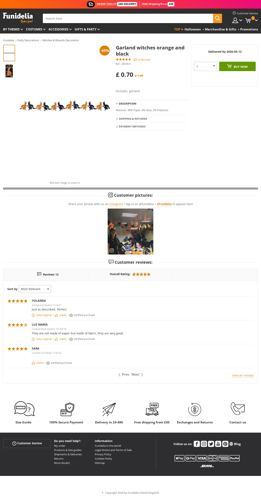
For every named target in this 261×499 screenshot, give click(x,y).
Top (177, 29)
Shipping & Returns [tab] (133, 119)
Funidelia (8, 40)
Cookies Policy (103, 458)
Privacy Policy (103, 454)
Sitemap (100, 463)
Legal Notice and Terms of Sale (113, 450)
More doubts (62, 463)
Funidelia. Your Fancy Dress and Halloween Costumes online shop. (18, 18)
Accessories (58, 29)
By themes (11, 29)
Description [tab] (127, 103)
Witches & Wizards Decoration (61, 40)
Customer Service (27, 443)
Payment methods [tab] (132, 126)
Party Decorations (28, 40)
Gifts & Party (85, 29)
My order (59, 446)
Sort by (12, 289)
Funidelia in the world (108, 446)
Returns (59, 458)
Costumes (34, 29)
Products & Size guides (67, 450)
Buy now (240, 67)
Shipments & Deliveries (68, 454)
